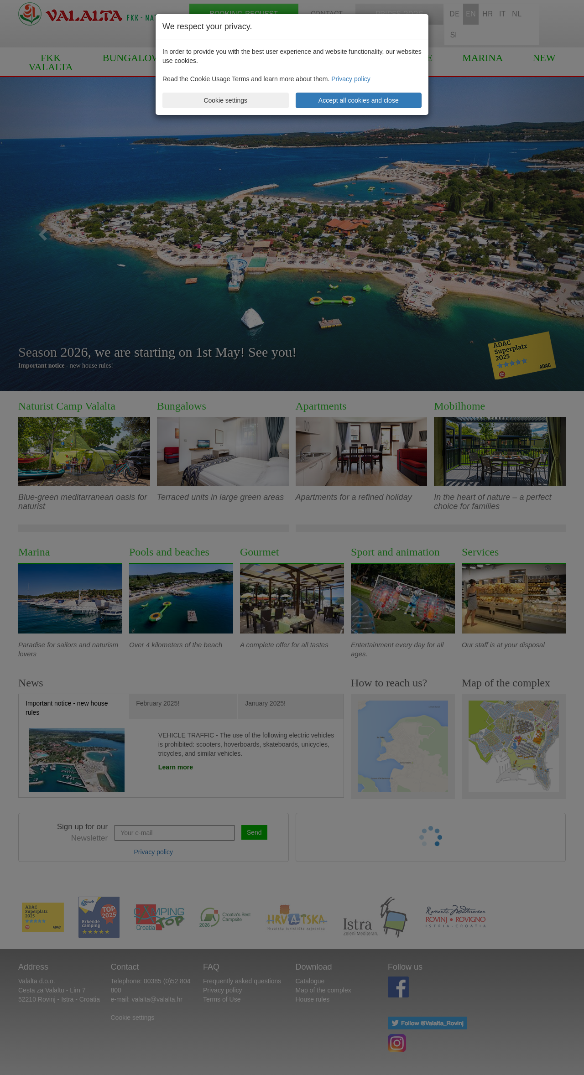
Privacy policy (350, 79)
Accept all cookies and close (358, 100)
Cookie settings (225, 100)
